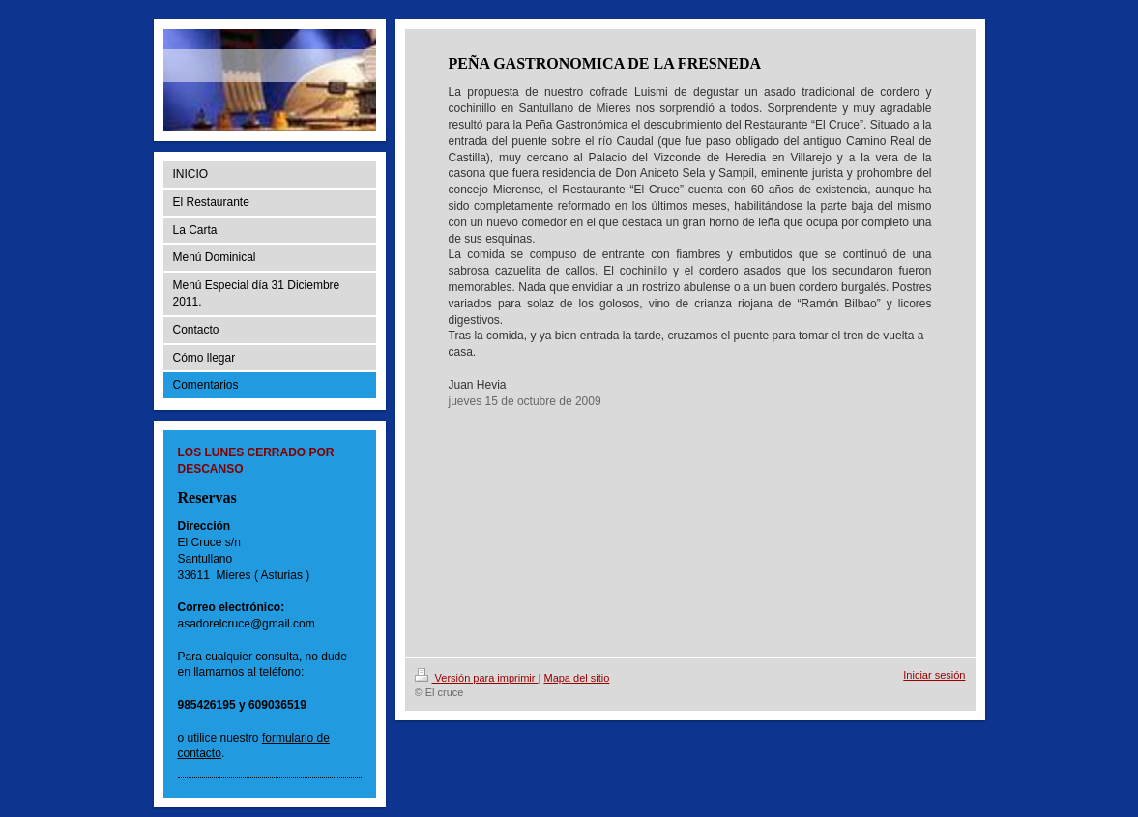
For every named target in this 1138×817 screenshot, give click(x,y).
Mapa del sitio (576, 678)
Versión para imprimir (477, 678)
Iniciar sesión (934, 675)
